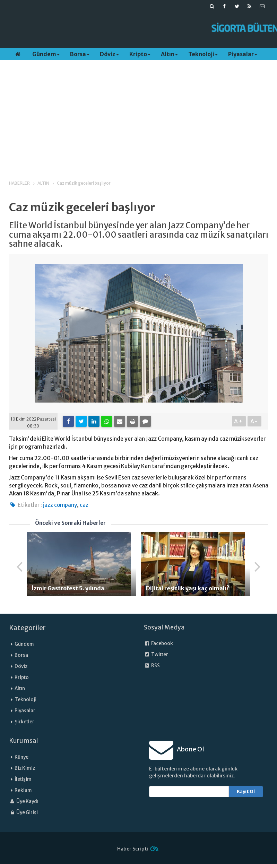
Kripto (139, 54)
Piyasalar (242, 54)
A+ (238, 421)
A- (254, 421)
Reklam (23, 790)
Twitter (156, 655)
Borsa (79, 54)
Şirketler (24, 722)
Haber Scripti (132, 849)
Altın (169, 54)
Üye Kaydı (23, 801)
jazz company (60, 505)
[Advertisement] (130, 28)
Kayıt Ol (246, 791)
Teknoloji (203, 54)
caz (84, 505)
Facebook (158, 643)
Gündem (46, 54)
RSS (152, 666)
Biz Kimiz (25, 768)
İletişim (23, 779)
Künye (21, 757)
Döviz (109, 54)
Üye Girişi (23, 812)
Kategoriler (27, 628)
